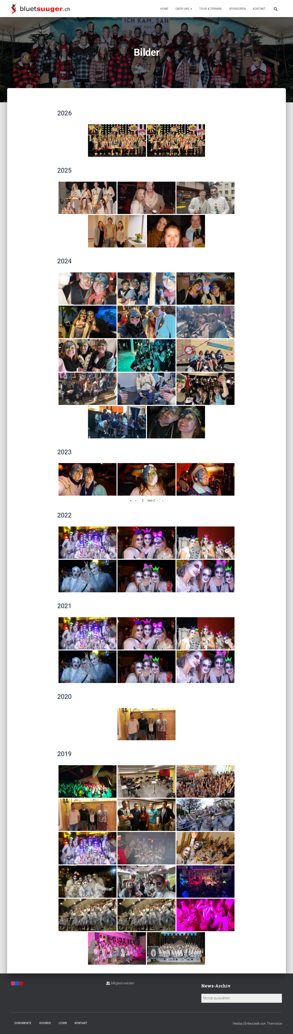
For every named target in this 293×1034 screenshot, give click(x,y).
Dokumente (23, 1023)
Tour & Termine (210, 8)
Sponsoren (237, 8)
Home (164, 8)
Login (63, 1023)
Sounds (45, 1023)
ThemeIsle (274, 1023)
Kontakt (259, 8)
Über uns (184, 8)
